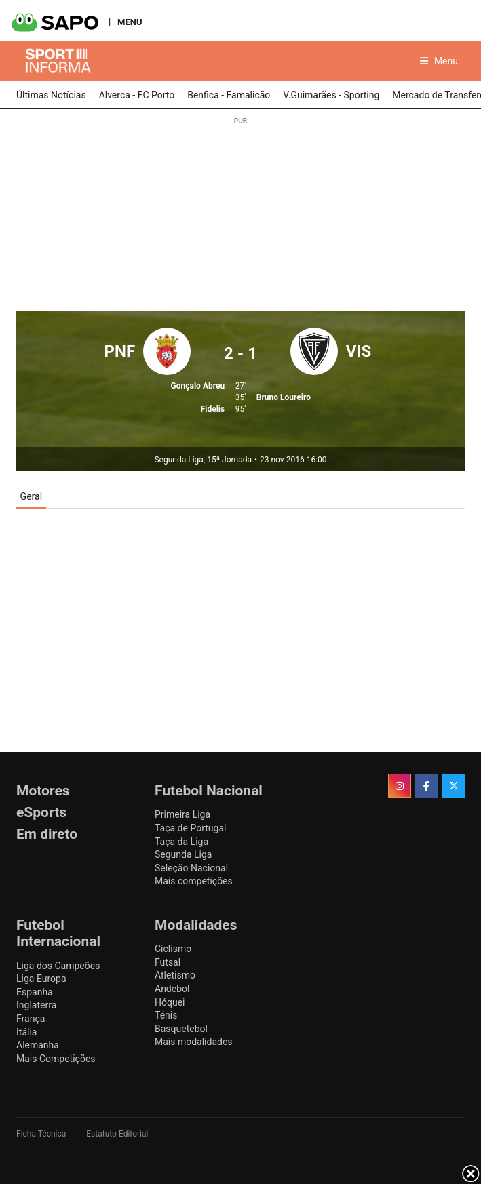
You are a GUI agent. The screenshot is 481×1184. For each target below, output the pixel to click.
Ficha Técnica (41, 1134)
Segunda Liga (183, 854)
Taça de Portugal (190, 828)
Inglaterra (36, 1005)
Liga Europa (41, 978)
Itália (26, 1032)
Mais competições (194, 880)
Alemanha (37, 1045)
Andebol (172, 988)
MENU (129, 21)
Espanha (34, 992)
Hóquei (170, 1002)
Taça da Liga (181, 841)
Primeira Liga (182, 814)
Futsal (167, 962)
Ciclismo (173, 948)
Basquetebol (181, 1028)
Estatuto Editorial (117, 1134)
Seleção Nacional (191, 868)
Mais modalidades (194, 1041)
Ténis (166, 1015)
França (30, 1018)
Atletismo (175, 975)
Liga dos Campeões (58, 965)
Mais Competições (56, 1058)
